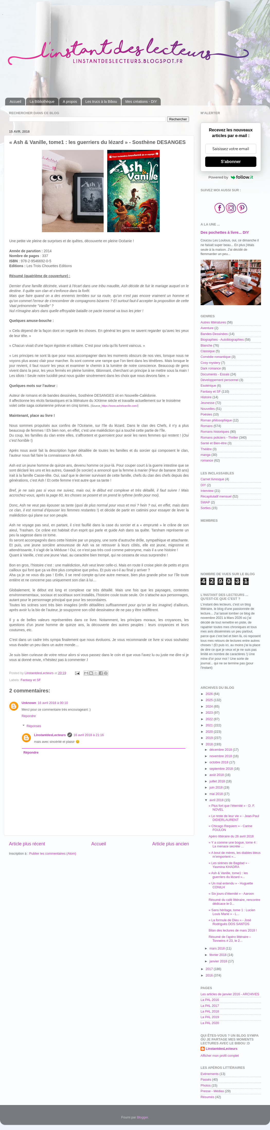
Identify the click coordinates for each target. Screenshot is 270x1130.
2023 (209, 713)
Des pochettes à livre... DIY (225, 232)
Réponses (33, 726)
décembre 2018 (221, 750)
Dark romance (211, 368)
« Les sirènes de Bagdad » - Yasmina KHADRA (229, 865)
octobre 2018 (219, 762)
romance (207, 460)
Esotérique (208, 385)
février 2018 (219, 955)
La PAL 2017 (210, 1006)
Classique (208, 351)
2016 (209, 975)
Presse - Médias (212, 1091)
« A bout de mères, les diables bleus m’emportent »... (234, 854)
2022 (209, 719)
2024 (209, 706)
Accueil (15, 102)
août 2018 (217, 775)
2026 (209, 694)
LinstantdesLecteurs (50, 735)
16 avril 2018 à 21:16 (89, 735)
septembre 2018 (222, 769)
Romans (207, 426)
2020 (209, 732)
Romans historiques (215, 431)
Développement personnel (219, 380)
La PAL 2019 (210, 1017)
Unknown (29, 703)
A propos (70, 102)
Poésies (206, 414)
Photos (206, 1085)
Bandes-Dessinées (214, 334)
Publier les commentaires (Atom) (52, 853)
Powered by (231, 177)
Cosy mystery (210, 363)
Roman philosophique (216, 420)
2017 (209, 969)
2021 (209, 725)
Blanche (206, 345)
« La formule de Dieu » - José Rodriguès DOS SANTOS (230, 922)
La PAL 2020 (210, 1023)
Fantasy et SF (31, 680)
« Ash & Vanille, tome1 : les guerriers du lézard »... (228, 875)
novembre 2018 (221, 756)
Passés (206, 1079)
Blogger (142, 1117)
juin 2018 (217, 787)
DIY (203, 485)
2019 (209, 738)
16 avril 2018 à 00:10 (53, 703)
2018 (209, 744)
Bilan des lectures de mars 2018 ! (233, 930)
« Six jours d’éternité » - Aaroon (231, 894)
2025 (209, 700)
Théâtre (206, 449)
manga (206, 455)
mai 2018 (217, 794)
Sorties (206, 508)
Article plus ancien (170, 843)
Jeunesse (207, 403)
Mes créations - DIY (141, 102)
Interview (207, 491)
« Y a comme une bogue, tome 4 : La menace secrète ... (233, 844)
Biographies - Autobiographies (222, 339)
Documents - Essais (215, 374)
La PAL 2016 (210, 1000)
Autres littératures (213, 322)
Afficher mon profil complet (220, 1055)
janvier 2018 (219, 961)
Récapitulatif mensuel (216, 496)
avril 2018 (217, 800)
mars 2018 (218, 948)
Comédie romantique (216, 357)
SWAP (205, 502)
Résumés (207, 1097)
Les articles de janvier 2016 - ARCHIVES (230, 994)
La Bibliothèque (42, 102)
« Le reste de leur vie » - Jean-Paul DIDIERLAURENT (234, 818)
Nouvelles (208, 409)
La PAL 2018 (210, 1011)
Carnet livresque (212, 479)
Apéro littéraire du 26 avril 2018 (231, 836)
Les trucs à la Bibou (101, 102)
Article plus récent (27, 843)
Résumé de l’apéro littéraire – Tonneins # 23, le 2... (230, 939)
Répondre (29, 716)
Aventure (207, 328)
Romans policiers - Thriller (219, 437)
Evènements (210, 1074)
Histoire (206, 397)
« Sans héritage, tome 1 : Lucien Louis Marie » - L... (232, 912)
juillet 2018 (218, 781)
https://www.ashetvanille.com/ (120, 405)
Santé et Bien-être (214, 443)
